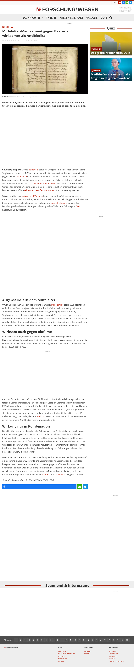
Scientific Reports (59, 202)
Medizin (40, 416)
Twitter (86, 654)
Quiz (103, 17)
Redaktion (112, 651)
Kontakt (111, 659)
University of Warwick (32, 195)
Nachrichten (31, 17)
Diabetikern (60, 474)
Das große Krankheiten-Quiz (110, 53)
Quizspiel (96, 70)
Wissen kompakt (71, 17)
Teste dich (96, 49)
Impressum (113, 656)
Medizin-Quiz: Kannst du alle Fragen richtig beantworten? (110, 76)
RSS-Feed (61, 656)
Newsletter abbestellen (66, 654)
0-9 (127, 640)
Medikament (57, 304)
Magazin (92, 17)
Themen (51, 17)
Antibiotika (21, 176)
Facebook (87, 651)
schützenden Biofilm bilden (43, 183)
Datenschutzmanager (116, 661)
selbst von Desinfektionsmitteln (39, 190)
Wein (78, 206)
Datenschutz (113, 654)
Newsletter (62, 651)
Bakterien (33, 169)
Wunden (46, 474)
